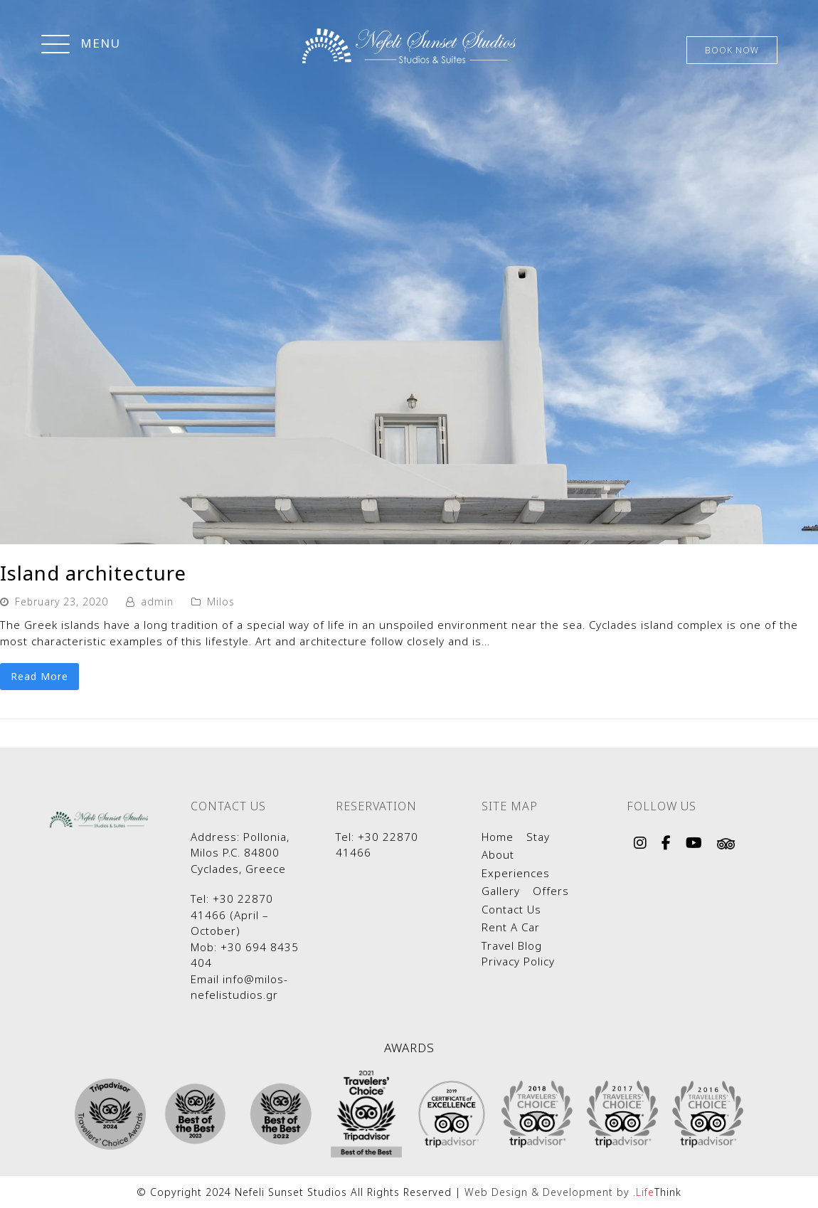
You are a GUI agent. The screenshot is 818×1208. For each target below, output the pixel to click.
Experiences (516, 873)
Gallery (501, 891)
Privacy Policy (518, 961)
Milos (221, 601)
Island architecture (93, 572)
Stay (538, 837)
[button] (80, 45)
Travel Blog (512, 945)
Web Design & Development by (572, 1192)
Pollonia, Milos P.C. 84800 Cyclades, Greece (240, 853)
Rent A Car (511, 927)
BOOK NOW (732, 50)
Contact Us (511, 909)
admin (157, 601)
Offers (551, 891)
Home (498, 837)
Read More (39, 676)
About (498, 854)
